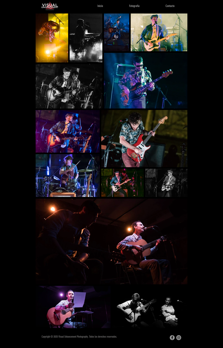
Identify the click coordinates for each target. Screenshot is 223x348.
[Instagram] (178, 337)
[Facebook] (172, 337)
